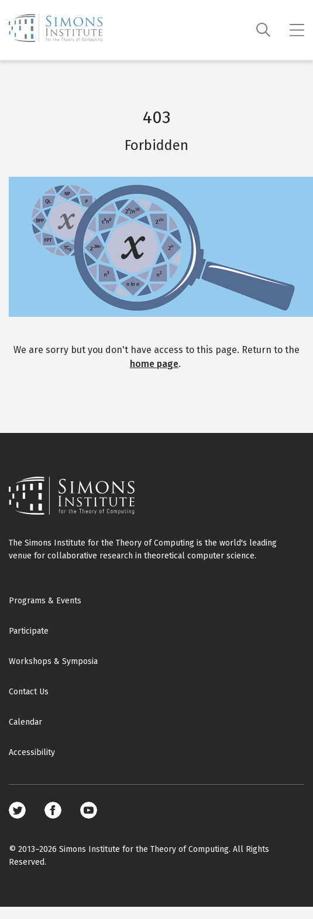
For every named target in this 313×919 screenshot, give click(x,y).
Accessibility (32, 752)
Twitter (17, 810)
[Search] (263, 30)
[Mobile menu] (297, 30)
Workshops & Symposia (53, 661)
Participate (29, 631)
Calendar (25, 722)
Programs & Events (45, 601)
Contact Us (29, 692)
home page (154, 363)
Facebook (52, 810)
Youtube (88, 810)
